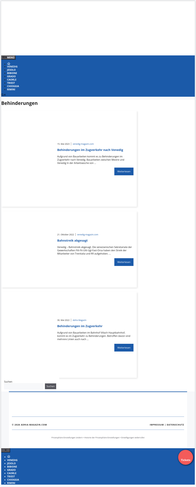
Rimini (11, 89)
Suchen (8, 381)
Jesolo (11, 69)
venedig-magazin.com (83, 143)
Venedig (12, 66)
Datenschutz (175, 424)
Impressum (157, 424)
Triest (11, 83)
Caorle (11, 79)
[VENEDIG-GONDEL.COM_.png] (61, 50)
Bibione (12, 73)
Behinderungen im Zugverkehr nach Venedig (90, 150)
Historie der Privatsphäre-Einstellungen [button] (102, 437)
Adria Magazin (79, 320)
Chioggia (13, 86)
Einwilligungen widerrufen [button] (132, 437)
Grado (11, 76)
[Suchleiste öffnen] (3, 95)
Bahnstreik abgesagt (72, 240)
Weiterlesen (123, 171)
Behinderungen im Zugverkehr (80, 326)
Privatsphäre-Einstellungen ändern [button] (66, 437)
